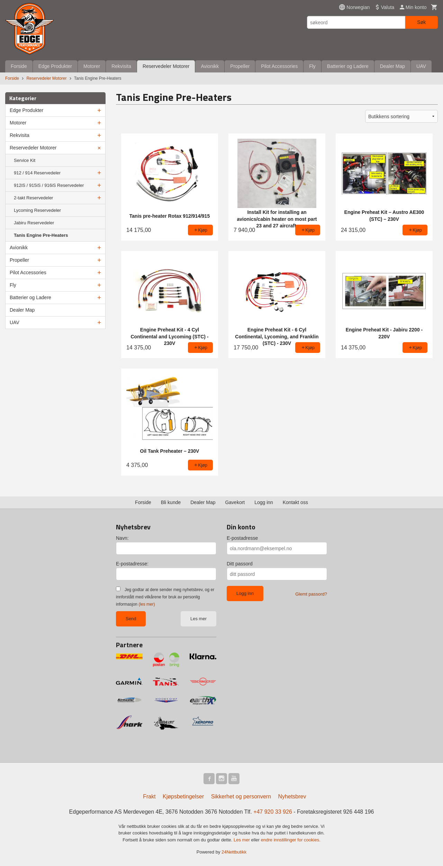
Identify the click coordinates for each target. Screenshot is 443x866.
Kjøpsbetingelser (183, 796)
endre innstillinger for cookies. (290, 839)
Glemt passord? (311, 594)
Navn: (122, 538)
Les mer (198, 618)
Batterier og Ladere (348, 66)
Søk (421, 22)
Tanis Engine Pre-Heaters (41, 235)
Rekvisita (121, 66)
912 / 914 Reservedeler (37, 172)
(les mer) (146, 604)
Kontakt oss (295, 502)
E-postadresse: (132, 563)
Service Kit (24, 160)
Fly (312, 66)
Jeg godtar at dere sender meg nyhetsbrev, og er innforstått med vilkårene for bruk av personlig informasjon (165, 597)
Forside (19, 66)
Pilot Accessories (279, 66)
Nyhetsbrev (292, 796)
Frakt (149, 796)
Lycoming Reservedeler (37, 210)
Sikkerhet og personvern (241, 796)
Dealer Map (392, 66)
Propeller (240, 66)
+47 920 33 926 (272, 812)
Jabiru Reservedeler (34, 222)
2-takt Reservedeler (33, 197)
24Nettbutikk (234, 852)
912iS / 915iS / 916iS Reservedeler (49, 185)
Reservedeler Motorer (166, 66)
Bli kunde (171, 502)
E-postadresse (242, 538)
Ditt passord (240, 563)
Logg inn (263, 502)
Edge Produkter (55, 66)
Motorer (91, 66)
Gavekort (235, 502)
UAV (421, 66)
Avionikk (210, 66)
